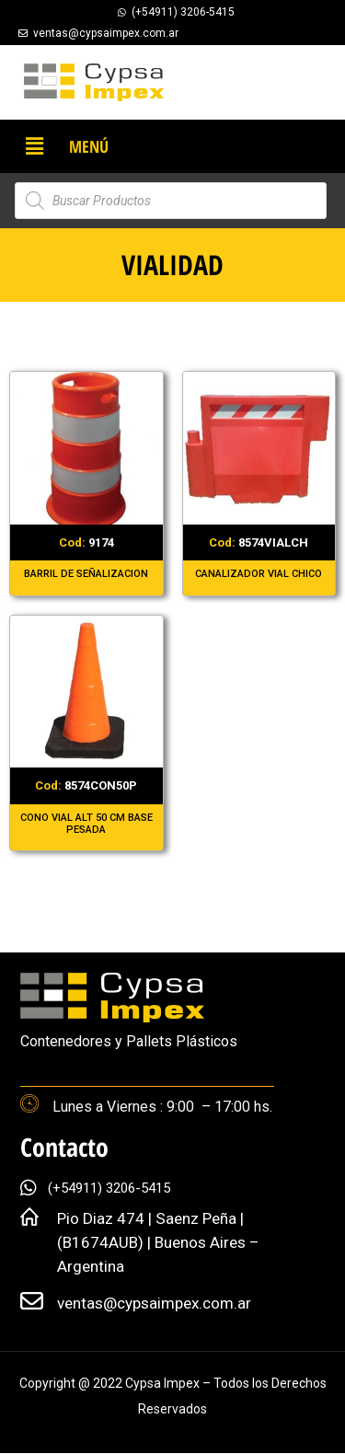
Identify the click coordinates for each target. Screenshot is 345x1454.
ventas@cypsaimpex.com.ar (154, 1303)
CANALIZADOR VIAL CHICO (258, 574)
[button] (34, 146)
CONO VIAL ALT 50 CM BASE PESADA (86, 824)
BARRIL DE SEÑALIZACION (86, 574)
